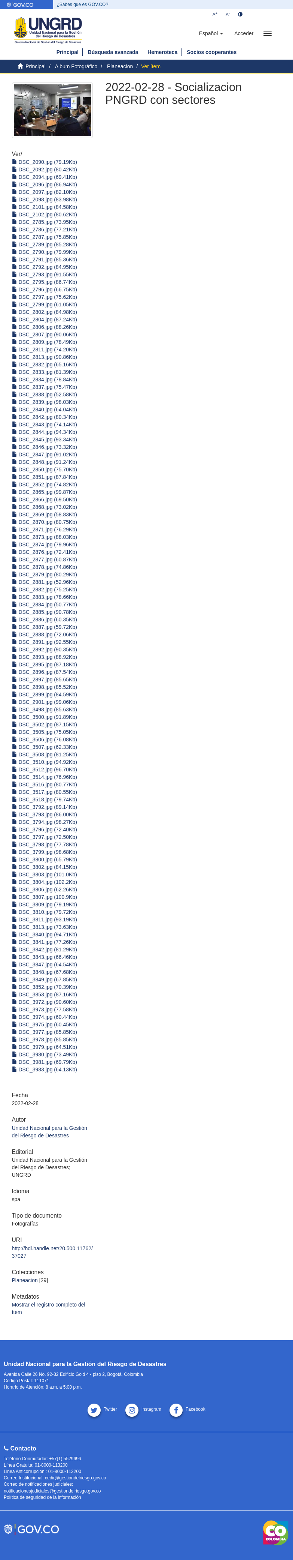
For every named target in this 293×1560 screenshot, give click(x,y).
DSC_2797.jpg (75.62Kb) (44, 297)
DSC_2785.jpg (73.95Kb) (44, 222)
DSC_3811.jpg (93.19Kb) (44, 919)
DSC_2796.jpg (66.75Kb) (44, 289)
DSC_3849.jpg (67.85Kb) (44, 979)
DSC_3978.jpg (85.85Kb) (44, 1039)
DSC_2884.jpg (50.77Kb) (44, 605)
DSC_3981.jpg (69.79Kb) (44, 1062)
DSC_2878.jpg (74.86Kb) (44, 567)
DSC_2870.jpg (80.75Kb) (44, 522)
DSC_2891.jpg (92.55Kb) (44, 642)
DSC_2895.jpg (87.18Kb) (44, 665)
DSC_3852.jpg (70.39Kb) (44, 987)
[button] (211, 33)
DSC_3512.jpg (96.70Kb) (44, 769)
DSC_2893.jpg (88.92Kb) (44, 657)
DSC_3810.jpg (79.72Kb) (44, 912)
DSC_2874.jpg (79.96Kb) (44, 545)
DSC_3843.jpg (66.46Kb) (44, 957)
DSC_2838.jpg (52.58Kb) (44, 395)
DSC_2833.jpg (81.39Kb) (44, 372)
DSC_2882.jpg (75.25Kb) (44, 589)
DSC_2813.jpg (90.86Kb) (44, 357)
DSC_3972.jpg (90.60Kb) (44, 1002)
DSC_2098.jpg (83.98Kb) (44, 199)
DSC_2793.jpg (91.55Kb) (44, 275)
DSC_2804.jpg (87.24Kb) (44, 319)
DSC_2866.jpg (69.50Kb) (44, 499)
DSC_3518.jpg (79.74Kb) (44, 799)
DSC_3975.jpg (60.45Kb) (44, 1025)
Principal (68, 52)
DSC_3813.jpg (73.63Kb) (44, 927)
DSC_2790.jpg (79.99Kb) (44, 252)
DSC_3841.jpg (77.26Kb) (44, 942)
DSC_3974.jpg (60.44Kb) (44, 1017)
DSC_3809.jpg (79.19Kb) (44, 905)
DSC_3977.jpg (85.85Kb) (44, 1032)
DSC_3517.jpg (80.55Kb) (44, 792)
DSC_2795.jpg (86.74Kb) (44, 282)
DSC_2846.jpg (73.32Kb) (44, 447)
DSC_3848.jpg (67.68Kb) (44, 972)
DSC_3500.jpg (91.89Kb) (44, 717)
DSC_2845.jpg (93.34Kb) (44, 439)
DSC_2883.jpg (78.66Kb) (44, 597)
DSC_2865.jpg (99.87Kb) (44, 492)
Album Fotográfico (76, 66)
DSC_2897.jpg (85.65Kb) (44, 679)
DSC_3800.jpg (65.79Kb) (44, 859)
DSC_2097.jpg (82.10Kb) (44, 192)
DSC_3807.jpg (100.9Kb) (44, 897)
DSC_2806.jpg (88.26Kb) (44, 327)
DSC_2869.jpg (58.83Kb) (44, 515)
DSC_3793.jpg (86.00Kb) (44, 815)
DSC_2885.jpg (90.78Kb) (44, 612)
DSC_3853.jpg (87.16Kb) (44, 995)
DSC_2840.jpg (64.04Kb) (44, 409)
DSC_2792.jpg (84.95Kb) (44, 267)
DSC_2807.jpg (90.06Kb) (44, 335)
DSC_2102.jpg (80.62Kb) (44, 215)
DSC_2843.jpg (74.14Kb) (44, 425)
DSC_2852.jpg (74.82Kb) (44, 485)
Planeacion (120, 66)
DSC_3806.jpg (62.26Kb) (44, 889)
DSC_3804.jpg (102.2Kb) (44, 882)
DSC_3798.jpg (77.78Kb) (44, 845)
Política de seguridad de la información (42, 1497)
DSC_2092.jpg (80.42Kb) (44, 169)
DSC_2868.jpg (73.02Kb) (44, 507)
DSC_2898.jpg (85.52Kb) (44, 687)
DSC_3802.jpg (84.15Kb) (44, 867)
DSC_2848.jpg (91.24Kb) (44, 462)
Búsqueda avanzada (113, 52)
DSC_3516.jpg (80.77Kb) (44, 785)
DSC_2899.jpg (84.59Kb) (44, 695)
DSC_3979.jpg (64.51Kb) (44, 1047)
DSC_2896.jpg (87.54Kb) (44, 672)
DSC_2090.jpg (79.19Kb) (44, 162)
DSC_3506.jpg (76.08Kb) (44, 739)
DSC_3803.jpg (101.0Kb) (44, 875)
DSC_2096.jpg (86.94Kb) (44, 185)
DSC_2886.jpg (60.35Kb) (44, 619)
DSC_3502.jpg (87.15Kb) (44, 725)
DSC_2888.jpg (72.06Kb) (44, 635)
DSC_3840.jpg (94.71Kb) (44, 935)
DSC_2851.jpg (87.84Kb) (44, 477)
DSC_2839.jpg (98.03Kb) (44, 402)
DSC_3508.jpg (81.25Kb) (44, 755)
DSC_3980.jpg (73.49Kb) (44, 1055)
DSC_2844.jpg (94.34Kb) (44, 432)
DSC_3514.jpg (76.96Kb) (44, 777)
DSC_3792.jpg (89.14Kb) (44, 807)
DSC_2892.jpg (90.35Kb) (44, 649)
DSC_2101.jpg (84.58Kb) (44, 207)
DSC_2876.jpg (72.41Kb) (44, 552)
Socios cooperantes (211, 52)
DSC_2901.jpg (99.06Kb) (44, 702)
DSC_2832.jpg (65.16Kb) (44, 365)
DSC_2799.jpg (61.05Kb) (44, 305)
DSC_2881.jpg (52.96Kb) (44, 582)
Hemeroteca (162, 52)
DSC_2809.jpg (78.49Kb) (44, 342)
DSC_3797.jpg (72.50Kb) (44, 837)
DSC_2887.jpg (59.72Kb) (44, 627)
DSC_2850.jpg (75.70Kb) (44, 469)
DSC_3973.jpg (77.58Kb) (44, 1009)
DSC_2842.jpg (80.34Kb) (44, 417)
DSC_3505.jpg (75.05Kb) (44, 732)
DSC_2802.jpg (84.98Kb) (44, 312)
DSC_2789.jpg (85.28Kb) (44, 245)
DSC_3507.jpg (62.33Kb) (44, 747)
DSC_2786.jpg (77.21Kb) (44, 229)
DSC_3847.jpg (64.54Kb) (44, 965)
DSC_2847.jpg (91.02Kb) (44, 455)
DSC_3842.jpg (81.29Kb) (44, 949)
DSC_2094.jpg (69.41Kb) (44, 177)
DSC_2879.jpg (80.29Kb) (44, 575)
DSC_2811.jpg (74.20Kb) (44, 349)
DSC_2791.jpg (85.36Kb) (44, 259)
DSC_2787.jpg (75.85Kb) (44, 237)
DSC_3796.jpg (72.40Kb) (44, 829)
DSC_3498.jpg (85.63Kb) (44, 709)
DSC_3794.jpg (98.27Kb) (44, 822)
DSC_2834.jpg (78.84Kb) (44, 379)
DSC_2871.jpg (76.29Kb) (44, 529)
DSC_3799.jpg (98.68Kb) (44, 852)
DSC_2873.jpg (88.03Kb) (44, 537)
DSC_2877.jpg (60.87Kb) (44, 559)
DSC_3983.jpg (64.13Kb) (44, 1069)
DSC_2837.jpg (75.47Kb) (44, 387)
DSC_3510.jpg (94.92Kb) (44, 762)
